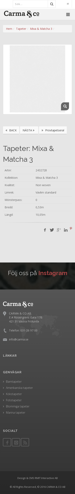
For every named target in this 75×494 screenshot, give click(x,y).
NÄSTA (29, 130)
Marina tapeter (15, 412)
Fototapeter (14, 400)
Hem (9, 29)
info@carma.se (18, 339)
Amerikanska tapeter (19, 388)
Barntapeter (14, 381)
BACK (11, 130)
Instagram (52, 272)
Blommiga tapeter (17, 406)
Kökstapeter (14, 394)
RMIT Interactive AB (46, 478)
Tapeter (21, 29)
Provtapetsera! (53, 130)
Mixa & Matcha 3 (41, 29)
